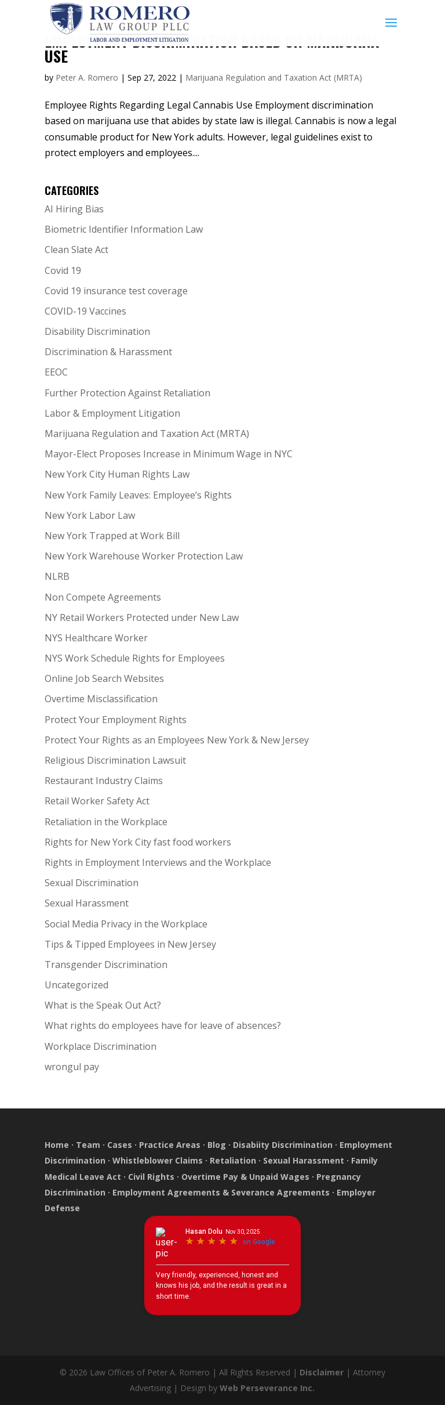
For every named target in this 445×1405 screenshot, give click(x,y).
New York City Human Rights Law (117, 474)
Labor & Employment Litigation (112, 413)
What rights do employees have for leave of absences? (163, 1025)
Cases (119, 1144)
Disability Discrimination (97, 331)
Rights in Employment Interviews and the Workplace (158, 862)
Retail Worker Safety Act (97, 800)
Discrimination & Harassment (108, 351)
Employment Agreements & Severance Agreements (221, 1192)
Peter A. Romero (87, 77)
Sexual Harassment (87, 903)
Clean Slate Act (76, 249)
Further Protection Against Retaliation (127, 393)
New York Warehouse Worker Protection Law (144, 556)
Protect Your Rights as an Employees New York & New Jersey (177, 740)
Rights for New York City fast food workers (138, 842)
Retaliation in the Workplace (106, 821)
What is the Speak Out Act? (103, 1005)
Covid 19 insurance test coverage (116, 290)
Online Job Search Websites (104, 678)
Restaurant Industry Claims (104, 780)
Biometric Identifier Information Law (124, 229)
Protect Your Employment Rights (116, 719)
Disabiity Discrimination (283, 1144)
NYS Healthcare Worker (96, 637)
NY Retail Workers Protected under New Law (142, 617)
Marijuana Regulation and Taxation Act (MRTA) (273, 77)
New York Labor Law (90, 515)
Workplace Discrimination (100, 1046)
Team (88, 1144)
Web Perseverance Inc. (267, 1387)
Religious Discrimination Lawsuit (115, 760)
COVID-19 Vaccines (85, 311)
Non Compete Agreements (103, 597)
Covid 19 (63, 270)
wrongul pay (72, 1066)
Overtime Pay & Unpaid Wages (245, 1176)
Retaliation (233, 1160)
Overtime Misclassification (101, 698)
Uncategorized (76, 984)
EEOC (56, 372)
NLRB (57, 576)
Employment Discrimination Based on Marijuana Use (212, 48)
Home (58, 1144)
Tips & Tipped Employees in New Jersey (130, 944)
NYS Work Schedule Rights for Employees (135, 658)
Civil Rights (151, 1176)
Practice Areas (169, 1144)
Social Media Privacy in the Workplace (126, 924)
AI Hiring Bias (74, 209)
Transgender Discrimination (106, 964)
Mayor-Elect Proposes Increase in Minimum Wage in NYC (169, 453)
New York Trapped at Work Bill (112, 535)
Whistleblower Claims (157, 1160)
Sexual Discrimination (91, 882)
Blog (216, 1144)
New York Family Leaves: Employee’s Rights (138, 495)
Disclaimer (322, 1372)
